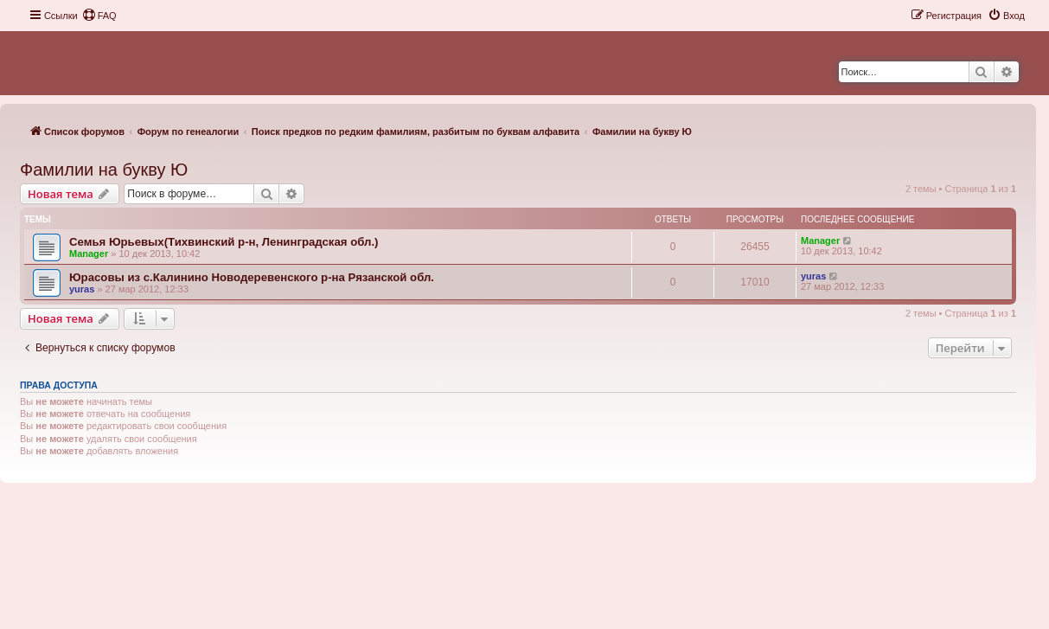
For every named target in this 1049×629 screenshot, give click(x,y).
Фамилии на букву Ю (104, 169)
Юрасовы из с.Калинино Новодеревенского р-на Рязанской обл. (251, 277)
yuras (81, 289)
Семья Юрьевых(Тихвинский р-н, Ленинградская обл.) (223, 241)
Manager (88, 253)
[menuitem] (99, 15)
